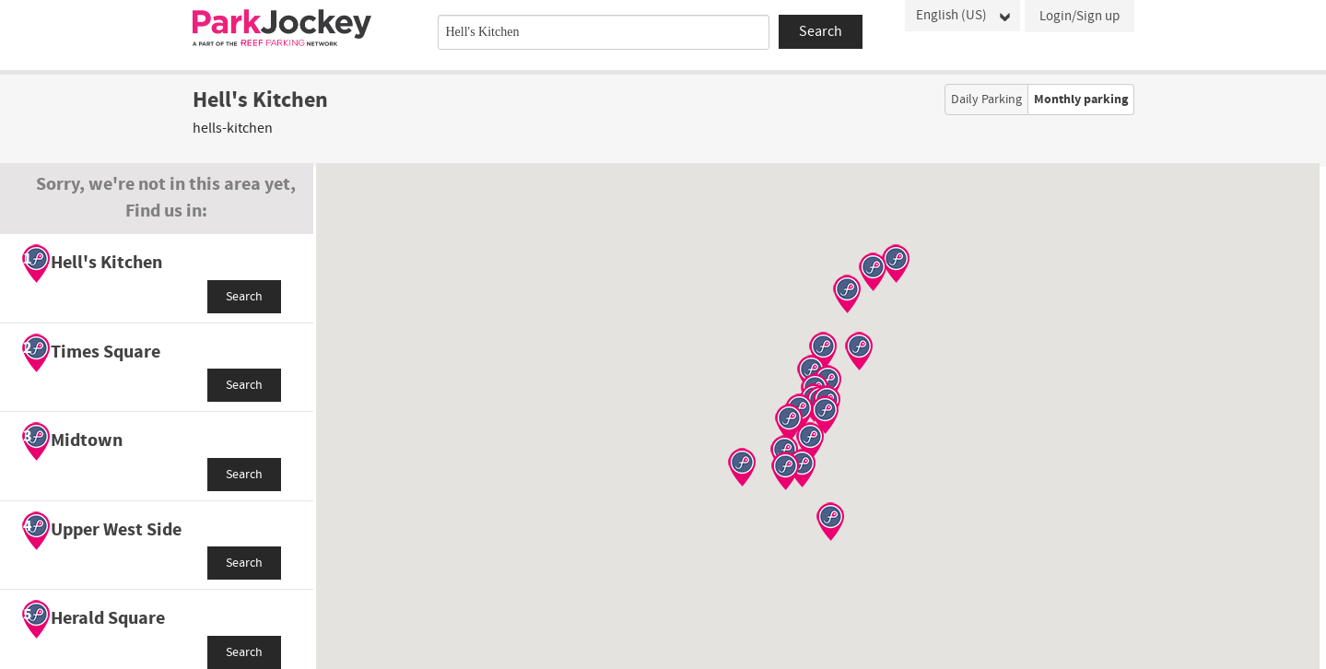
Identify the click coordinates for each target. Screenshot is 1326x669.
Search (244, 296)
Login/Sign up (1079, 16)
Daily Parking (986, 99)
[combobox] (603, 32)
